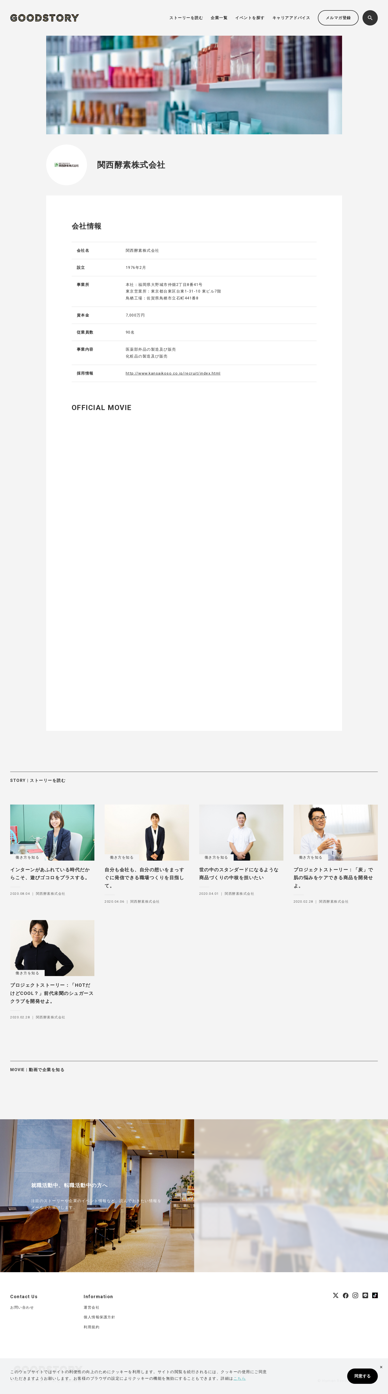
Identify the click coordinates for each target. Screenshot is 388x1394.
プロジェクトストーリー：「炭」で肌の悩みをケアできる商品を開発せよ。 (333, 877)
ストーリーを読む (186, 18)
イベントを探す (250, 18)
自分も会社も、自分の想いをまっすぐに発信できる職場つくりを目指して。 (144, 877)
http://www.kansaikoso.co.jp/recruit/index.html (173, 373)
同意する (362, 1376)
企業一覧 (219, 18)
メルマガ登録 (338, 18)
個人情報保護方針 (99, 1317)
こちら (239, 1378)
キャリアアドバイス (291, 18)
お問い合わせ (22, 1307)
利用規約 (91, 1327)
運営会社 (91, 1307)
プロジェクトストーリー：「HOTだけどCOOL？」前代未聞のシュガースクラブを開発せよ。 (52, 993)
